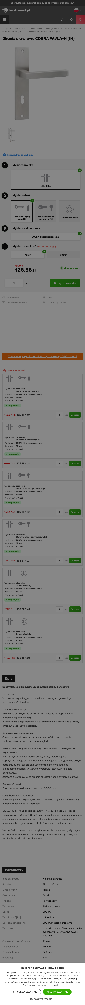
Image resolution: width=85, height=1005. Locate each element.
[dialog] (42, 502)
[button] (42, 999)
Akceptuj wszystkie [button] (57, 991)
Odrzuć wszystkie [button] (27, 991)
